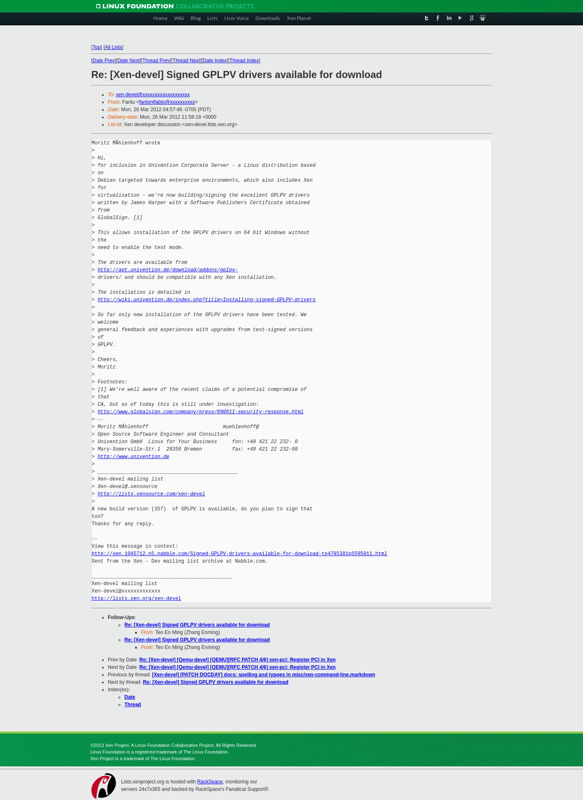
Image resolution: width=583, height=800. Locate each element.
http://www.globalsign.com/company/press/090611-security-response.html (200, 411)
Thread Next (186, 60)
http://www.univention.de (133, 456)
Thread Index (244, 60)
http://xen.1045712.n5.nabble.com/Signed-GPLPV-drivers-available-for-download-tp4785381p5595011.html (239, 553)
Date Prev (103, 60)
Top (96, 47)
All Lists (113, 47)
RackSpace (209, 782)
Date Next (128, 60)
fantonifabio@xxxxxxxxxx (167, 102)
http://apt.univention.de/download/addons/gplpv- (167, 269)
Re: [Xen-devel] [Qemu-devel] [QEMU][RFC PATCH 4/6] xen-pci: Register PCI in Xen (237, 660)
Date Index (215, 60)
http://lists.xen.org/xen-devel (136, 598)
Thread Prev (156, 60)
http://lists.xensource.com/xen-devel (151, 494)
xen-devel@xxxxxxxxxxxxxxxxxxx (153, 95)
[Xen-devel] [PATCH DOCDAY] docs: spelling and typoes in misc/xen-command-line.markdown (263, 675)
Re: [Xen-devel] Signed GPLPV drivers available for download (197, 625)
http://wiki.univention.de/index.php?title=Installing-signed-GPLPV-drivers (206, 299)
